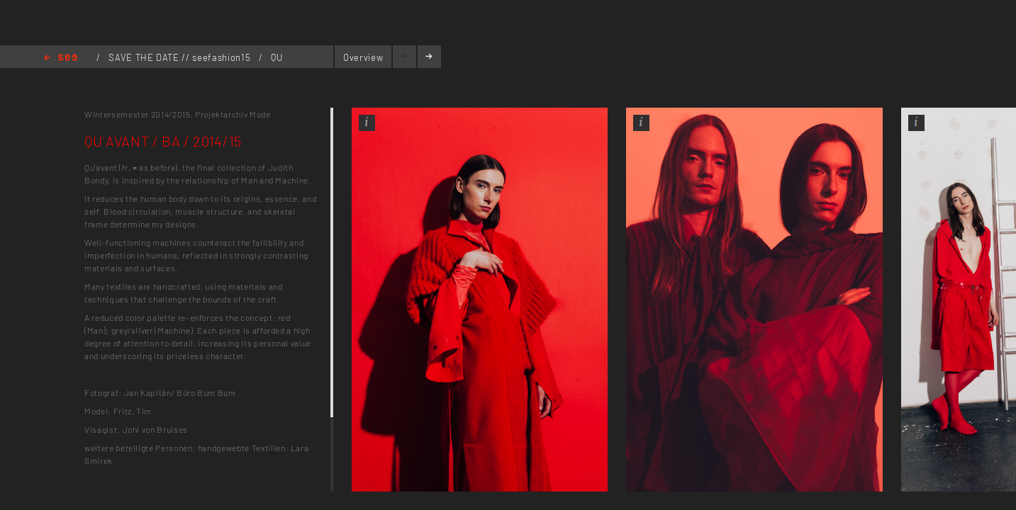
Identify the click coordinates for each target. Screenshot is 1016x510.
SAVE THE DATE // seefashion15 (180, 57)
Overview (363, 57)
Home (60, 58)
